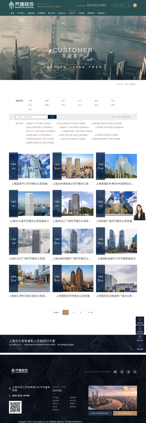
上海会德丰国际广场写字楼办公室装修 (77, 131)
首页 (12, 13)
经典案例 (41, 13)
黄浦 (47, 101)
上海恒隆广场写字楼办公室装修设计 (109, 127)
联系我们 (101, 13)
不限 (30, 101)
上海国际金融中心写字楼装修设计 (38, 135)
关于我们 (20, 13)
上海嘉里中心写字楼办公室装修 (37, 123)
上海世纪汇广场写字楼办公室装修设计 (74, 127)
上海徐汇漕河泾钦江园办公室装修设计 (73, 135)
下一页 (90, 312)
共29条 (56, 312)
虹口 (30, 105)
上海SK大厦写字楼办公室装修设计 (39, 127)
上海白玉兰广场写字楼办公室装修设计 (40, 131)
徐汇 (63, 101)
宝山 (80, 105)
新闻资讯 (91, 13)
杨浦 (47, 105)
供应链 (81, 13)
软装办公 (62, 13)
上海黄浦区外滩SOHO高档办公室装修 (106, 123)
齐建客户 (72, 13)
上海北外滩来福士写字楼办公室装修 (70, 123)
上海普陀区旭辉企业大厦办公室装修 (39, 143)
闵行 (63, 105)
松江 (30, 109)
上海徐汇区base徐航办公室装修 (72, 139)
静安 (96, 101)
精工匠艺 (51, 13)
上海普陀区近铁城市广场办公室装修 (39, 139)
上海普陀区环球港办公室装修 (106, 135)
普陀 (113, 101)
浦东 (113, 105)
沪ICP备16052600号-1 (74, 422)
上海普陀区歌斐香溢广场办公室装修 (105, 139)
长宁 (80, 101)
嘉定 (96, 105)
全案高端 (31, 13)
